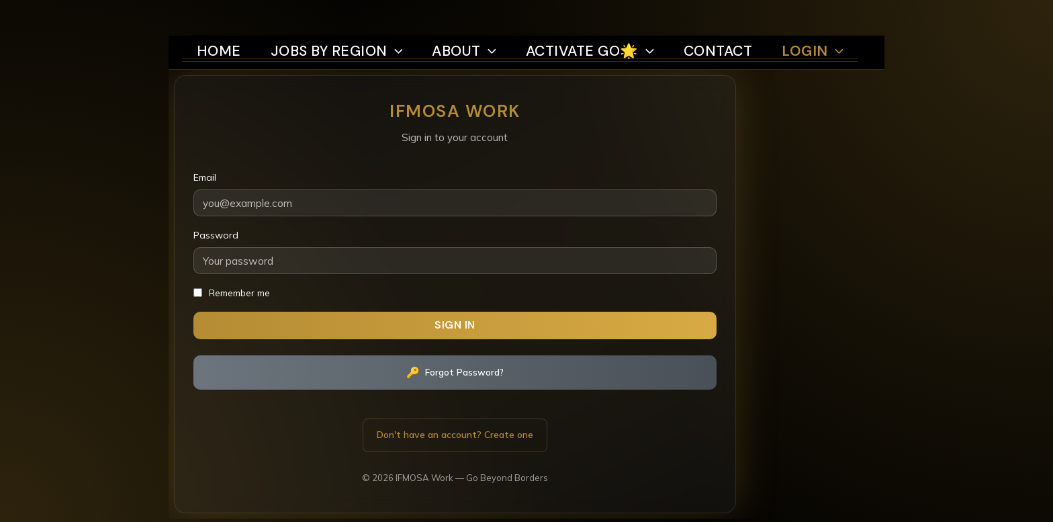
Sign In (330, 312)
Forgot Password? (330, 360)
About (459, 15)
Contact (730, 15)
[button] (387, 15)
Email (200, 163)
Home (200, 15)
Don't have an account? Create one (330, 423)
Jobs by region (324, 15)
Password (211, 221)
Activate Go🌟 (593, 15)
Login (830, 15)
